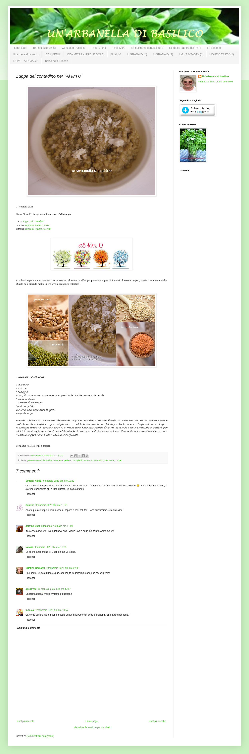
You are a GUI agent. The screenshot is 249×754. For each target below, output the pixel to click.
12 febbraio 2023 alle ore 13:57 (51, 610)
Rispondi (30, 494)
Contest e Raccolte (73, 47)
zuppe (118, 460)
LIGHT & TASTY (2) (221, 54)
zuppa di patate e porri (37, 224)
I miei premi (98, 47)
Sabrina (29, 505)
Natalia (29, 547)
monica (29, 610)
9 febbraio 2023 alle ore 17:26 (50, 547)
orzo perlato (65, 460)
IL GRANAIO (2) (163, 54)
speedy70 (30, 589)
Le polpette (214, 47)
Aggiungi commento (28, 628)
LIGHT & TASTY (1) (191, 54)
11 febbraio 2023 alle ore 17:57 (54, 589)
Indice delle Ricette (56, 61)
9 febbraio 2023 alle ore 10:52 (58, 480)
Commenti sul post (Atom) (40, 736)
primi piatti (77, 460)
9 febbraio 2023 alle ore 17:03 (57, 526)
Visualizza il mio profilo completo (215, 81)
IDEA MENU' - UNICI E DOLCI (85, 54)
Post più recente (25, 721)
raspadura (88, 460)
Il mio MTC (118, 47)
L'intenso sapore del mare (185, 47)
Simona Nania (33, 480)
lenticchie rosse (50, 460)
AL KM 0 (115, 54)
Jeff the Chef (32, 526)
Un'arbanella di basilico (215, 76)
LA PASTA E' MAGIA (25, 61)
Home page (20, 47)
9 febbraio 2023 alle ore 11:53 (51, 505)
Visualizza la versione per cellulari (92, 727)
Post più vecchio (157, 721)
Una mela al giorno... (26, 54)
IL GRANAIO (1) (137, 54)
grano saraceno (34, 460)
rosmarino (98, 460)
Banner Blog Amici (44, 47)
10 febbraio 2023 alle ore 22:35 (62, 568)
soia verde (109, 460)
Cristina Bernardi (35, 568)
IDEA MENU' (53, 54)
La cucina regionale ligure (147, 47)
